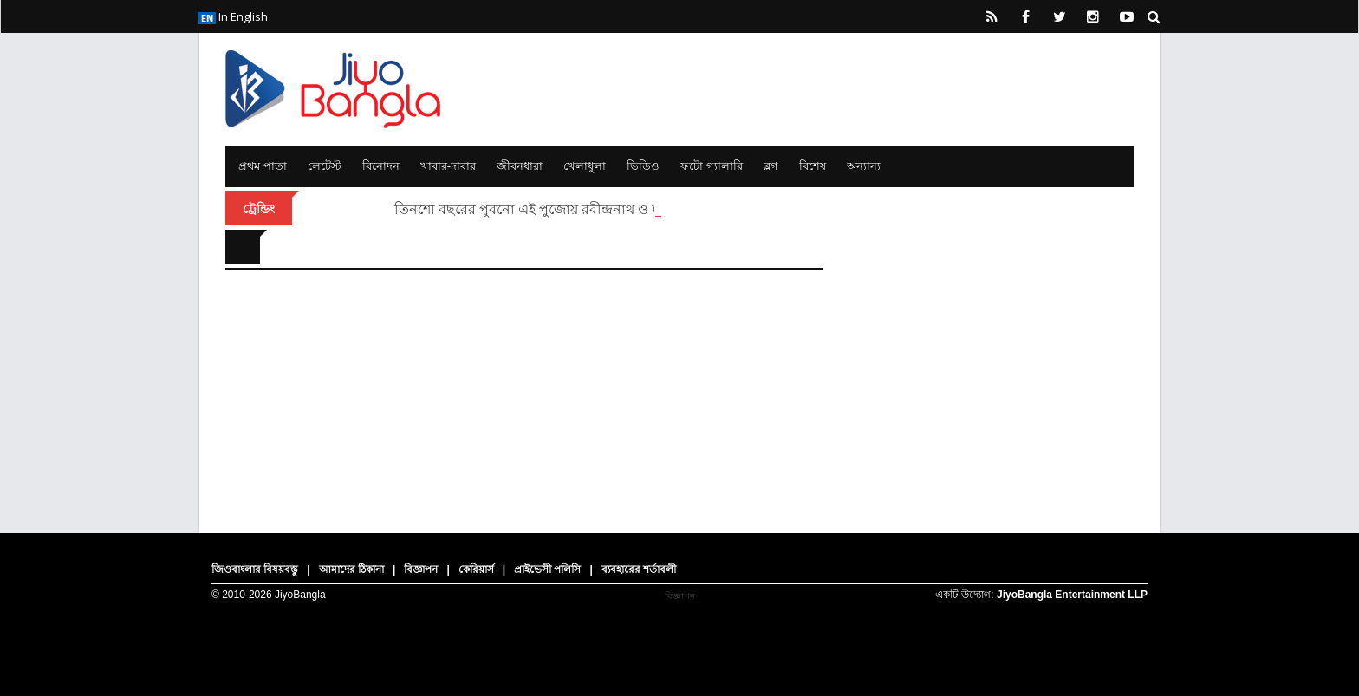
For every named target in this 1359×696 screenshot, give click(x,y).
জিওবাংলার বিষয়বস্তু (254, 569)
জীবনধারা (520, 165)
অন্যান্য (864, 165)
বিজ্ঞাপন (421, 569)
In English (233, 16)
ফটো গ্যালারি (711, 165)
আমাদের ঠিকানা (351, 569)
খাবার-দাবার (448, 165)
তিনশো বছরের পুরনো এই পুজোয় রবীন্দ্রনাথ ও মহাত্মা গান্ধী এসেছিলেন (590, 208)
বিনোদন (381, 165)
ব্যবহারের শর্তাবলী (638, 569)
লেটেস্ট (324, 165)
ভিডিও (643, 165)
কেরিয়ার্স (476, 569)
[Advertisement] (991, 338)
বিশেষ (812, 165)
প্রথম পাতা (262, 165)
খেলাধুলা (584, 165)
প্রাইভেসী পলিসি (547, 569)
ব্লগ (771, 165)
